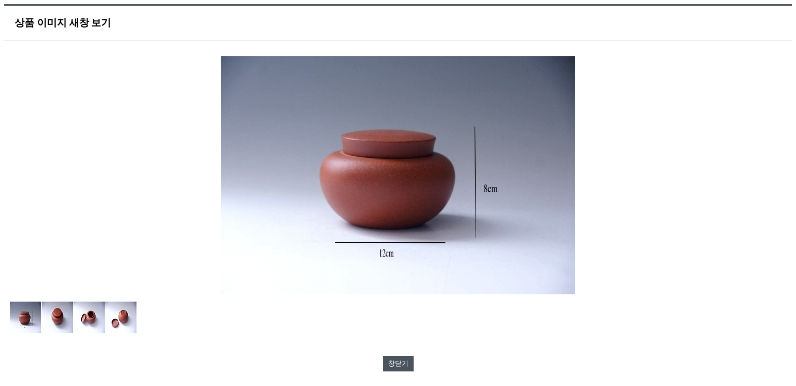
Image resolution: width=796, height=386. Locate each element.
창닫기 (398, 363)
